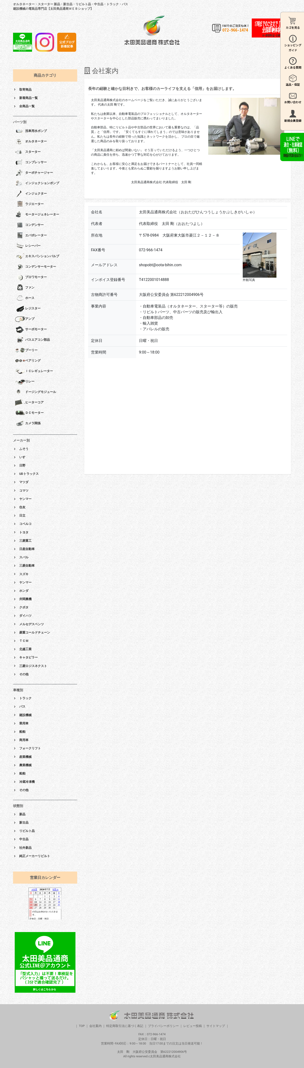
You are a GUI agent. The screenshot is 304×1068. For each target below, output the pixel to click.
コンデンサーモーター (35, 267)
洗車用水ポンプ (31, 131)
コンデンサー (29, 225)
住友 (22, 507)
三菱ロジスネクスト (33, 666)
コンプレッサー (31, 162)
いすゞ (23, 457)
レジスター (28, 308)
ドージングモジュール (35, 392)
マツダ (23, 482)
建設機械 (25, 715)
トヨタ (23, 532)
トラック (25, 698)
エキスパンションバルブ (37, 256)
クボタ (23, 607)
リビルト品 (27, 831)
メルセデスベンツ (31, 624)
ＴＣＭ (23, 641)
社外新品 (25, 847)
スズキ (23, 574)
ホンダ (23, 590)
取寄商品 (25, 89)
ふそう (23, 449)
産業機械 (25, 757)
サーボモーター (31, 329)
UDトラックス (29, 474)
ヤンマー (25, 499)
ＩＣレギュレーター (34, 371)
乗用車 (23, 723)
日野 (22, 465)
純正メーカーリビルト (34, 856)
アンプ (24, 319)
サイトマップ (215, 1026)
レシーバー (28, 246)
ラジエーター (29, 204)
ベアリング (28, 361)
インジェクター (31, 194)
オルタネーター (31, 141)
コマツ (23, 490)
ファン (24, 287)
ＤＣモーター (29, 413)
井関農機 (25, 599)
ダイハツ (25, 615)
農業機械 (25, 765)
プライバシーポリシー (163, 1026)
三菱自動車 (27, 565)
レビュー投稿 (192, 1026)
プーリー (26, 350)
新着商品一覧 (28, 98)
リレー (24, 381)
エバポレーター (31, 235)
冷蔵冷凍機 (27, 782)
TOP (82, 1026)
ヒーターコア (29, 402)
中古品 (23, 839)
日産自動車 (27, 549)
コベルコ (25, 524)
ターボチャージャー (34, 173)
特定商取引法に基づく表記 (124, 1026)
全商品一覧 (27, 106)
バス (22, 706)
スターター (28, 152)
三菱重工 (25, 540)
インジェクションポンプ (37, 183)
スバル (23, 557)
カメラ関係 (28, 423)
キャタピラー (28, 657)
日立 (22, 515)
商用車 (23, 740)
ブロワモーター (31, 277)
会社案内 (95, 1026)
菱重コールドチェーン (34, 632)
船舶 (22, 731)
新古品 (23, 822)
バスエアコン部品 (32, 340)
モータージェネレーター (37, 214)
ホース (24, 298)
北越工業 (25, 649)
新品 (22, 814)
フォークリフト (30, 748)
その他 (23, 674)
